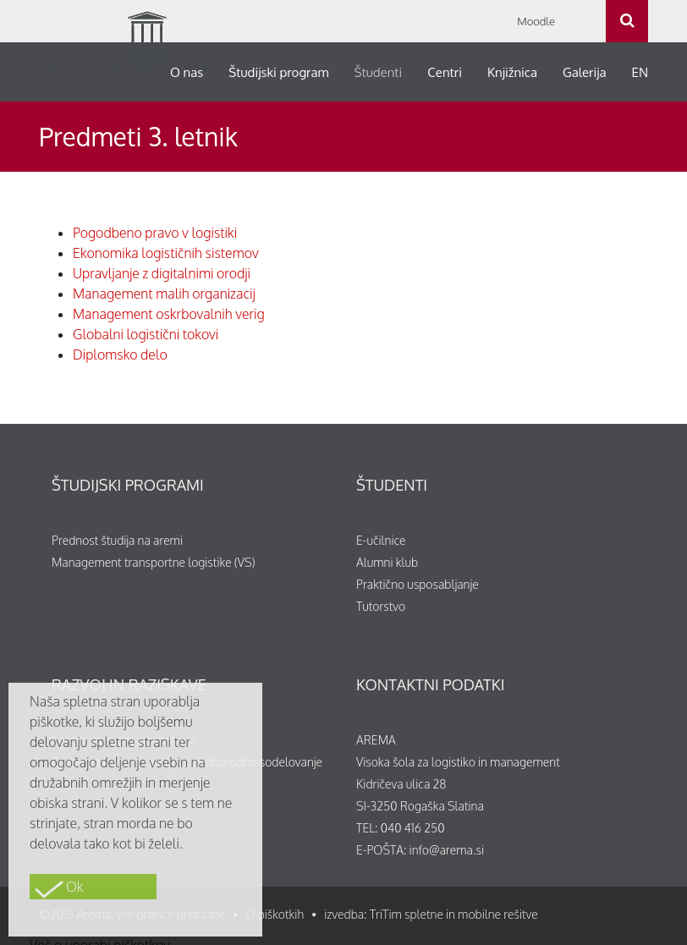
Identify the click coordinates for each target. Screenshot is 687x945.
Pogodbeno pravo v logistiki (155, 232)
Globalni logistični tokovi (145, 334)
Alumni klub (387, 562)
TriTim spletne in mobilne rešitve (454, 914)
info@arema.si (446, 850)
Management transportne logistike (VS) (154, 562)
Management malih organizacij (164, 293)
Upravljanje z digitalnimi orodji (161, 273)
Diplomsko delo (120, 354)
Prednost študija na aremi (117, 540)
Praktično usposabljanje (417, 584)
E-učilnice (381, 540)
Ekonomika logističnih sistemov (166, 252)
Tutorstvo (380, 606)
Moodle (536, 21)
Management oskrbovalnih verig (169, 313)
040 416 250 (413, 828)
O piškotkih (274, 914)
